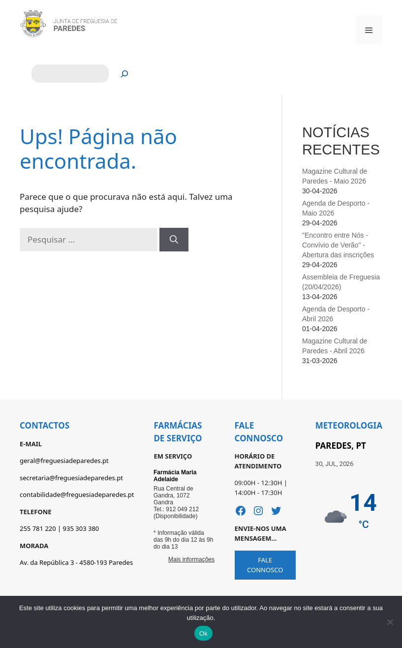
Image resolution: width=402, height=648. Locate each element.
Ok (203, 633)
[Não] (390, 622)
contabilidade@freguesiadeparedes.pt (77, 494)
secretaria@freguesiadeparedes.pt (71, 477)
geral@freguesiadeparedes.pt (64, 460)
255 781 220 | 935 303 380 (59, 528)
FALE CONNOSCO (265, 564)
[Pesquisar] (125, 73)
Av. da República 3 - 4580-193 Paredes (76, 562)
